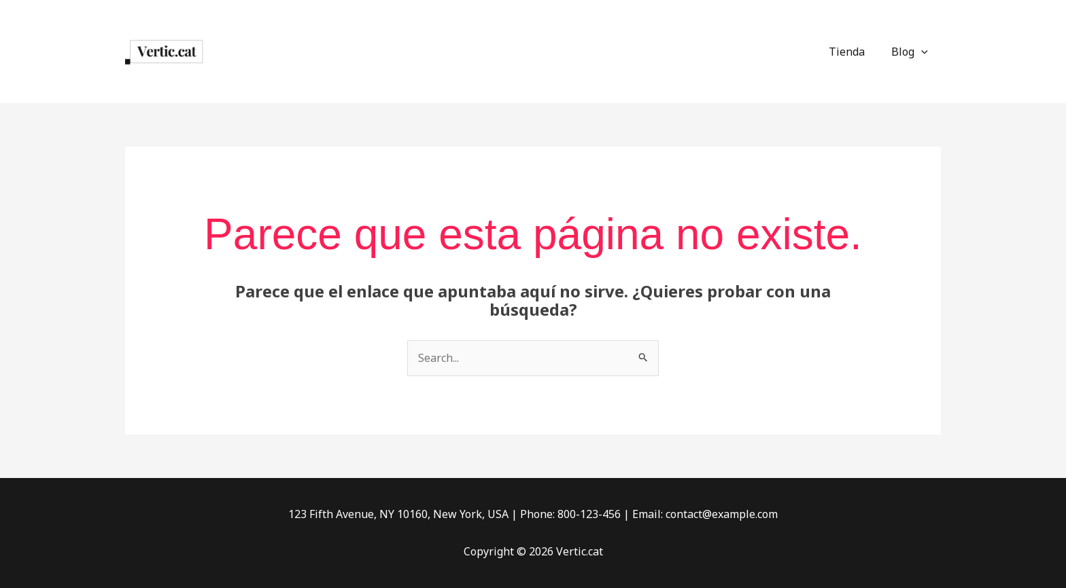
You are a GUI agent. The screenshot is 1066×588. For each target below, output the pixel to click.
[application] (923, 51)
